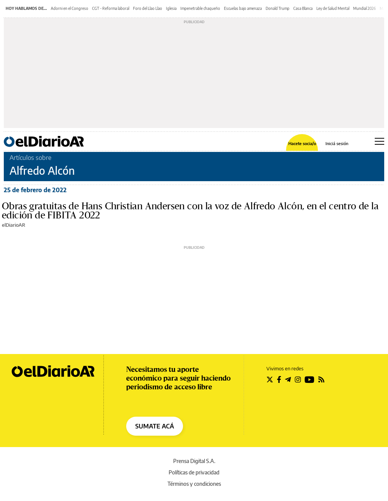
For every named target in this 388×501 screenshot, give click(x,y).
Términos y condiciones (194, 483)
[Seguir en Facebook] (279, 379)
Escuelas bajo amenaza (243, 8)
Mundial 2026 (364, 8)
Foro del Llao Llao (147, 8)
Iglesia (171, 8)
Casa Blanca (303, 8)
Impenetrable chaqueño (200, 8)
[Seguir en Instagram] (298, 379)
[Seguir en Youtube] (309, 379)
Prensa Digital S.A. (194, 461)
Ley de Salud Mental (332, 8)
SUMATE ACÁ (154, 426)
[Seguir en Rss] (321, 379)
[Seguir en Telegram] (288, 379)
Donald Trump (277, 8)
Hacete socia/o (302, 143)
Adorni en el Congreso (69, 8)
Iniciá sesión (336, 143)
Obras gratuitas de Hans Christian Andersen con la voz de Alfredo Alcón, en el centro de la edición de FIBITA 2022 (190, 210)
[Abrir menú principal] (379, 141)
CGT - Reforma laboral (110, 8)
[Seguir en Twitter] (269, 379)
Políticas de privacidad (194, 472)
